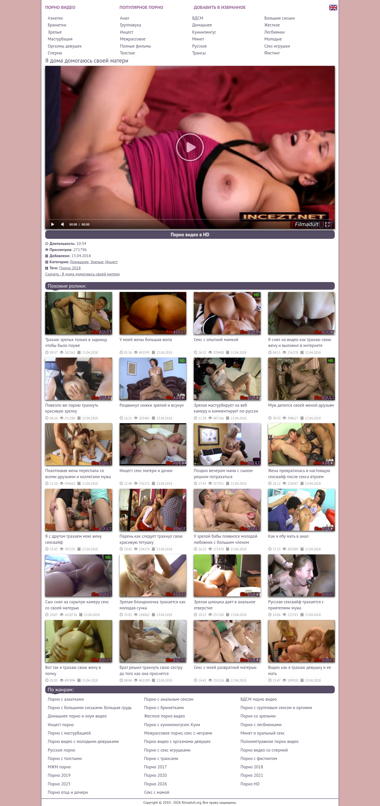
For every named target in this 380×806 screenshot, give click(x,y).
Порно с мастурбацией (69, 733)
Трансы (198, 53)
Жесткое (272, 25)
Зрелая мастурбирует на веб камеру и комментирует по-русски (226, 408)
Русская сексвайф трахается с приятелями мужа (296, 605)
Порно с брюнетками (164, 707)
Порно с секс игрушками (167, 750)
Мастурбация (60, 39)
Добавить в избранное (220, 7)
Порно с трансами (161, 758)
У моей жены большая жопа (146, 339)
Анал (124, 18)
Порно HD (250, 784)
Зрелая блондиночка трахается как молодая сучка (153, 605)
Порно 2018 (70, 267)
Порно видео (60, 7)
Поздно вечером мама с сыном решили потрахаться (223, 473)
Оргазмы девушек (65, 46)
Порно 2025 (59, 784)
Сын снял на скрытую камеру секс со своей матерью (77, 605)
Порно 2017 (155, 767)
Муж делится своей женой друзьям (301, 405)
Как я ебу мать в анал (288, 536)
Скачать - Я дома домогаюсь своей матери (82, 273)
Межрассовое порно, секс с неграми (178, 733)
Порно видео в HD (190, 234)
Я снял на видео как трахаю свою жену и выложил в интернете (299, 342)
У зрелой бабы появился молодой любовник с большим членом (225, 539)
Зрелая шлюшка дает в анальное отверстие (225, 605)
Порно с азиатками (66, 699)
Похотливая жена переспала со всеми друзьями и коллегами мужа (78, 473)
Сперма (55, 53)
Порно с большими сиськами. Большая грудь (90, 707)
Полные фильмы (135, 46)
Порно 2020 (155, 775)
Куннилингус (204, 32)
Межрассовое (133, 39)
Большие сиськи (279, 18)
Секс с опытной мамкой (216, 339)
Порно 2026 (155, 784)
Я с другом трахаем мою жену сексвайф (73, 539)
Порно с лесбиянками (261, 724)
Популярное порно (141, 7)
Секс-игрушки (277, 46)
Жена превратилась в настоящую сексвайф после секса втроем (299, 473)
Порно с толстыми (65, 758)
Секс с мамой (156, 792)
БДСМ (197, 18)
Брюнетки (57, 25)
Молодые (273, 39)
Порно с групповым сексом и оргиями (276, 707)
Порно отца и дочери (68, 792)
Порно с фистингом (259, 758)
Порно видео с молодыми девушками (83, 741)
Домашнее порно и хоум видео (77, 716)
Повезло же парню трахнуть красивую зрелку (71, 408)
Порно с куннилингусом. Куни (172, 724)
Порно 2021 (252, 775)
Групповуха (130, 25)
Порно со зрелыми (258, 716)
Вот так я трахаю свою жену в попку (73, 670)
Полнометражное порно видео (269, 741)
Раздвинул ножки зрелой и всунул (152, 405)
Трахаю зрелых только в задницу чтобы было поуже (76, 342)
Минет (198, 39)
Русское (199, 46)
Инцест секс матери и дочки (146, 470)
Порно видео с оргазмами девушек (177, 741)
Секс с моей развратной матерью (225, 667)
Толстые (127, 53)
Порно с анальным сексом (168, 699)
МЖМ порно (59, 767)
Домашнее (202, 25)
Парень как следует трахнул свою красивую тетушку (151, 539)
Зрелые (55, 32)
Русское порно (61, 750)
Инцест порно (61, 724)
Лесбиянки (274, 32)
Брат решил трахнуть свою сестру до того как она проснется (151, 670)
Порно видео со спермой (264, 750)
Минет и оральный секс (263, 733)
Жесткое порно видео (164, 716)
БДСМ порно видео (259, 699)
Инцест (126, 32)
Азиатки (55, 18)
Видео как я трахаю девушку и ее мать (299, 670)
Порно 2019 (59, 775)
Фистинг (272, 53)
